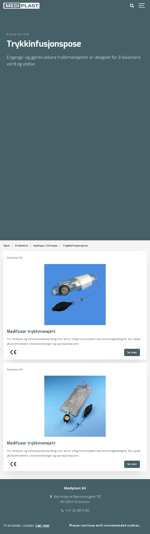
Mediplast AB (14, 257)
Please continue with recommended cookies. (104, 525)
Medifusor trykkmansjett (31, 331)
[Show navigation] (142, 5)
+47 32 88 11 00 (75, 510)
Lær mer (43, 526)
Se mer (132, 352)
